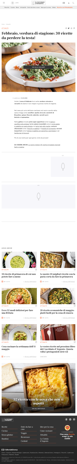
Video (54, 7)
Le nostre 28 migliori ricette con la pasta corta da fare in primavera (57, 275)
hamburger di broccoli (21, 133)
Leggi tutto (43, 356)
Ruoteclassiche (34, 452)
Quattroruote (26, 452)
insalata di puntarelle (49, 129)
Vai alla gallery (38, 67)
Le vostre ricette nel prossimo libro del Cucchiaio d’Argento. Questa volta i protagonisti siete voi (57, 349)
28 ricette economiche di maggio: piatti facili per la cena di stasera (57, 311)
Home (3, 24)
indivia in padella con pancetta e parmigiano (41, 131)
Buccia (71, 434)
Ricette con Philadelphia (64, 7)
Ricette (7, 7)
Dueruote (8, 452)
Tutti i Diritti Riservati (41, 460)
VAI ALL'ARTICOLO (30, 282)
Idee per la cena (46, 7)
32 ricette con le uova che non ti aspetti (39, 401)
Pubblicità (11, 454)
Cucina (13, 7)
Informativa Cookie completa (58, 460)
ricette (7, 282)
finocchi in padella (33, 129)
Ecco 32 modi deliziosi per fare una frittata (17, 311)
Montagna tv (57, 452)
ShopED (17, 454)
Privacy (48, 460)
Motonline (41, 452)
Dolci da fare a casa (33, 7)
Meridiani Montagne (17, 452)
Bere (17, 7)
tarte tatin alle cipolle (43, 126)
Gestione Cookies (70, 460)
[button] (68, 28)
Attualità (23, 7)
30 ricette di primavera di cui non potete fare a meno (19, 275)
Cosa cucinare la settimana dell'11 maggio (19, 348)
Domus (3, 452)
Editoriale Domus (49, 452)
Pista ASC (63, 452)
